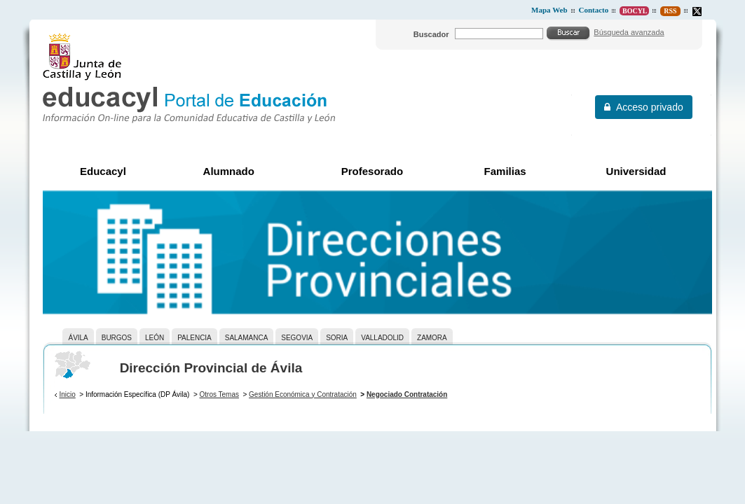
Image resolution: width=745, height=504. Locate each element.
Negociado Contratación (407, 394)
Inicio (67, 394)
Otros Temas (219, 394)
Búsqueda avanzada (629, 32)
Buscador (431, 34)
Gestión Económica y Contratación (303, 394)
